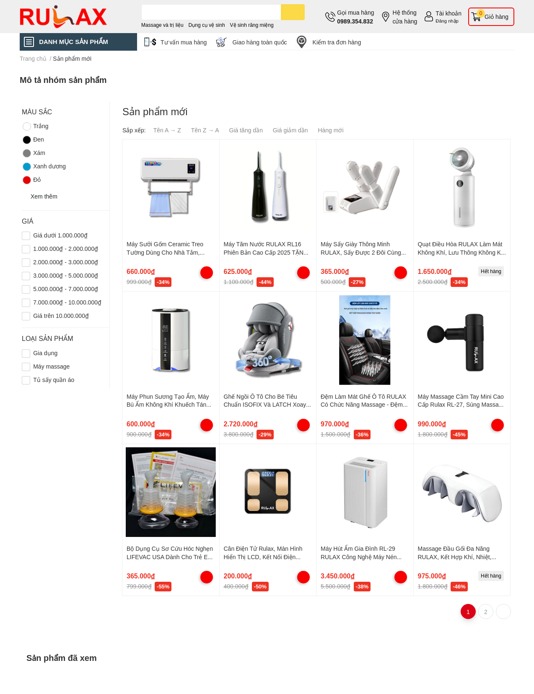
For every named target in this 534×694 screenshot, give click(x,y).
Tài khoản (448, 13)
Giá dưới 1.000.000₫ (60, 235)
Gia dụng (45, 352)
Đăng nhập (447, 20)
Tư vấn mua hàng (184, 42)
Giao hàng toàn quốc (259, 42)
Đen (33, 140)
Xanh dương (44, 167)
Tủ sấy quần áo (53, 379)
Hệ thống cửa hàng (404, 17)
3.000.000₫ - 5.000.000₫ (65, 275)
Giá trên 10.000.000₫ (61, 315)
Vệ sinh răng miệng (252, 25)
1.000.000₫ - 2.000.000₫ (65, 248)
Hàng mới (330, 130)
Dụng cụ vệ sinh (207, 25)
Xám (33, 153)
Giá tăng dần (246, 130)
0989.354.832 (355, 21)
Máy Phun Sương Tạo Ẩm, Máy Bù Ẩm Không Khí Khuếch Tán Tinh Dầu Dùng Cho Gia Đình (168, 404)
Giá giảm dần (290, 130)
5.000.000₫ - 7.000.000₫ (65, 288)
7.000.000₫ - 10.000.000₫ (67, 302)
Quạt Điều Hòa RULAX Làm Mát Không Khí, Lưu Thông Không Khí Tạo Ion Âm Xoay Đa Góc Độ (462, 252)
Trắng (35, 126)
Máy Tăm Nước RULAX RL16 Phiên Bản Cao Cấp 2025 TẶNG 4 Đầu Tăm (266, 252)
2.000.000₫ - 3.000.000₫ (65, 262)
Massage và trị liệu (162, 25)
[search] (293, 12)
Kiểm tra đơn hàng (337, 42)
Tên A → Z (167, 130)
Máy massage (51, 366)
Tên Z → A (205, 130)
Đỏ (31, 180)
